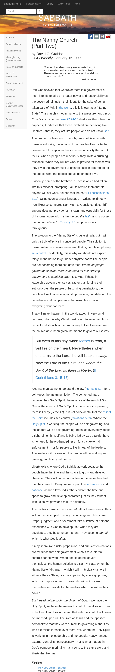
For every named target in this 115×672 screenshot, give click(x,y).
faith (88, 216)
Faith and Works (13, 51)
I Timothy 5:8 (67, 222)
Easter (9, 119)
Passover (10, 90)
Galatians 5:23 (81, 418)
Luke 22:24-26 (68, 119)
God (106, 131)
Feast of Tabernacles (11, 75)
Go (39, 11)
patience (37, 490)
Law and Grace (13, 112)
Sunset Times (64, 4)
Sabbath (10, 37)
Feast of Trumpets (14, 67)
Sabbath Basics (34, 4)
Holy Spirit (38, 424)
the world (65, 107)
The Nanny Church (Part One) (52, 668)
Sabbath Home (13, 3)
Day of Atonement (14, 83)
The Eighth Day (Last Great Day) (13, 59)
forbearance (94, 484)
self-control (39, 253)
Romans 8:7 (94, 388)
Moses (84, 341)
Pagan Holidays (13, 44)
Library (50, 4)
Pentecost (10, 96)
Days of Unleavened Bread (14, 104)
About (77, 4)
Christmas (10, 126)
